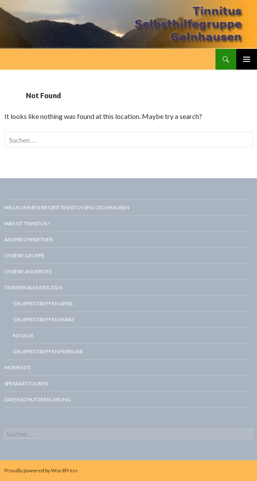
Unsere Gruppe (24, 255)
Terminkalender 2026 (33, 287)
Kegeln (23, 335)
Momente (17, 367)
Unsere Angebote (28, 271)
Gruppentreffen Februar (48, 351)
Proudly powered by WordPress (41, 470)
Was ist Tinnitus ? (27, 223)
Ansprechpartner (28, 239)
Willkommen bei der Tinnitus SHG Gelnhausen (66, 207)
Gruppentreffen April (43, 303)
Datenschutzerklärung (37, 399)
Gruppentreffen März (43, 319)
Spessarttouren (26, 383)
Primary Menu (246, 59)
